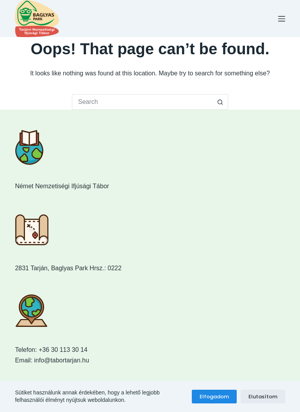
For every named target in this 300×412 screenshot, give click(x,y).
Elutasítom (262, 396)
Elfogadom (214, 396)
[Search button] (220, 102)
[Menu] (281, 18)
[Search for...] (142, 102)
